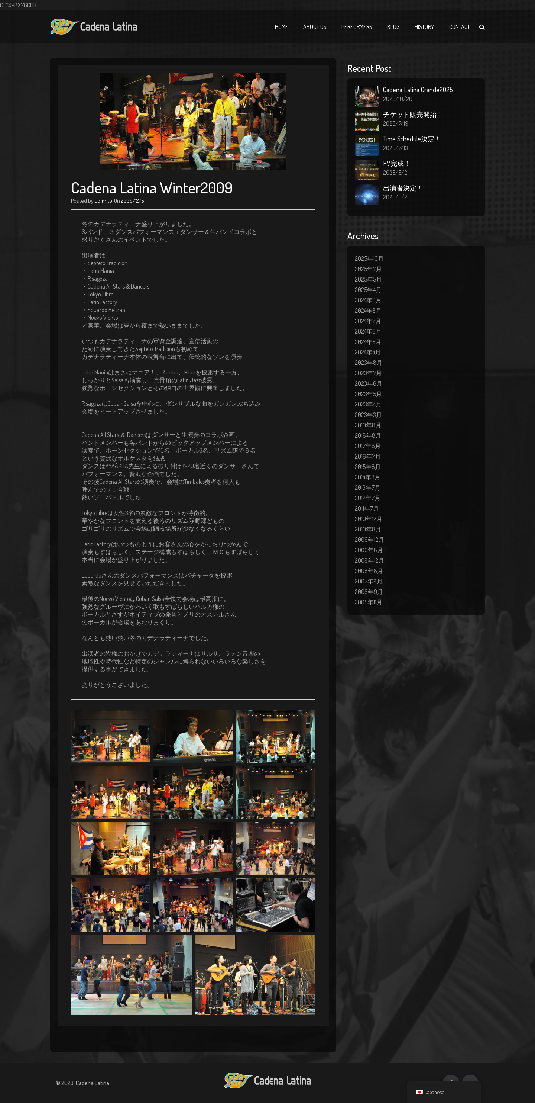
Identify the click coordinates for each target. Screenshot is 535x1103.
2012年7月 (367, 498)
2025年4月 (368, 289)
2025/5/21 (396, 172)
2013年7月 (367, 487)
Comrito (103, 200)
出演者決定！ (403, 188)
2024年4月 (368, 352)
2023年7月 (368, 373)
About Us (315, 26)
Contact (459, 26)
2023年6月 (368, 383)
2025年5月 (368, 279)
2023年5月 (368, 394)
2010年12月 (368, 518)
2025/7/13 (395, 148)
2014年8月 (367, 477)
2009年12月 (369, 539)
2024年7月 (368, 321)
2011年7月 (367, 508)
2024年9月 (368, 300)
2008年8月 (369, 571)
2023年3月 (368, 414)
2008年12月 (369, 560)
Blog (393, 26)
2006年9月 (369, 591)
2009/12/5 (132, 200)
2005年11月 (368, 602)
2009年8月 (369, 550)
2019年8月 (368, 425)
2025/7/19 (395, 123)
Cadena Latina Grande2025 (418, 90)
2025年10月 (369, 258)
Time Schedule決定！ (412, 139)
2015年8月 (368, 466)
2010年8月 (368, 529)
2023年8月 (368, 362)
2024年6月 (368, 331)
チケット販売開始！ (413, 114)
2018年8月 (368, 435)
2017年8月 (368, 446)
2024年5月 (368, 341)
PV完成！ (397, 163)
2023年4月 (368, 404)
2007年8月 (369, 581)
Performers (356, 26)
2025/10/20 (397, 99)
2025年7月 (368, 269)
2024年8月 (368, 310)
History (424, 26)
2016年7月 (368, 456)
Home (281, 26)
